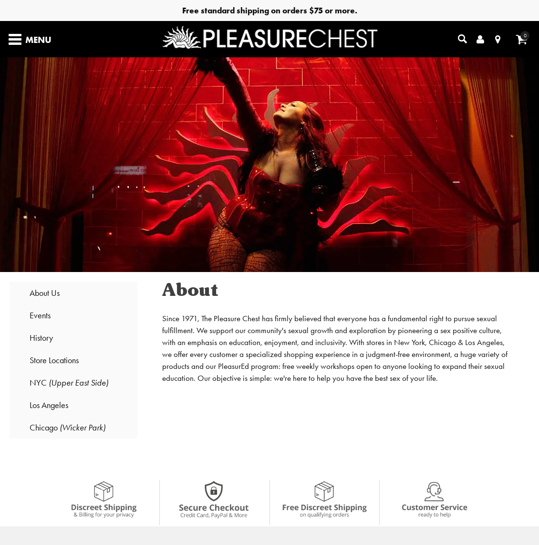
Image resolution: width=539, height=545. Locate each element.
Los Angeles (49, 405)
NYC (69, 382)
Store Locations (54, 360)
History (41, 338)
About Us (45, 293)
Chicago (67, 427)
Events (40, 315)
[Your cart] (522, 39)
